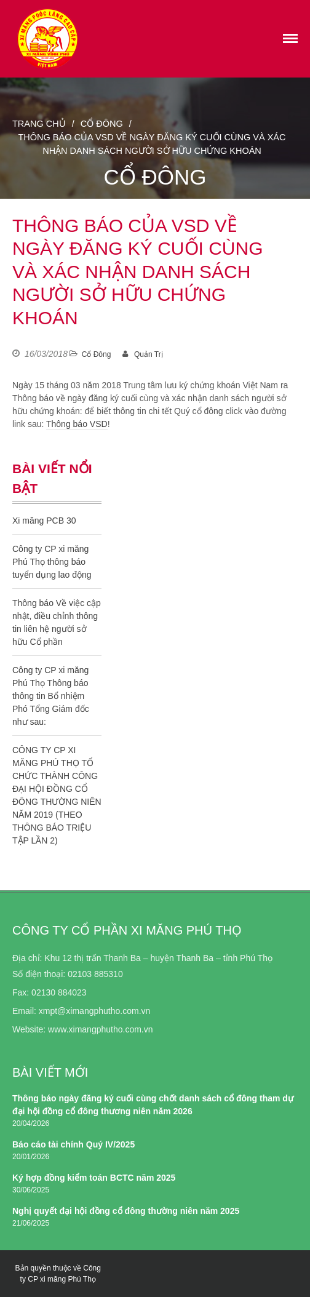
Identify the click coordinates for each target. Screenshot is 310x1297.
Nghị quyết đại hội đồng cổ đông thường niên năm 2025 (125, 1211)
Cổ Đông (102, 124)
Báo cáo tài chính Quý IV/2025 (73, 1144)
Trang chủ (39, 124)
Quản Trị (148, 354)
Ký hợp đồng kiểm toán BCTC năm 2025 (93, 1178)
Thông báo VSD (77, 424)
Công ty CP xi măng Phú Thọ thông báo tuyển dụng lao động (52, 562)
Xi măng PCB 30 (44, 520)
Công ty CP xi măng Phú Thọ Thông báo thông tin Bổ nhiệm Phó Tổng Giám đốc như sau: (50, 696)
